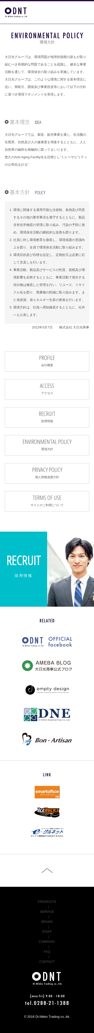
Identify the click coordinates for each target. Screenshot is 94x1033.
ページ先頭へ (47, 870)
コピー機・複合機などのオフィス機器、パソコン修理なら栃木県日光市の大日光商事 (16, 12)
